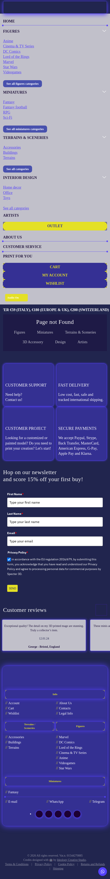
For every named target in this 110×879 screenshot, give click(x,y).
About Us (65, 703)
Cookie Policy (66, 864)
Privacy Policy (43, 864)
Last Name (15, 514)
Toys (6, 198)
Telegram (98, 801)
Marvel (8, 62)
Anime (8, 41)
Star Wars (10, 67)
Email (12, 533)
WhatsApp (57, 801)
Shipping (58, 868)
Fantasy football (15, 107)
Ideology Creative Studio (71, 859)
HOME (9, 21)
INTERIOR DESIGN (20, 178)
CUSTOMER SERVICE (22, 247)
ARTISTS (11, 215)
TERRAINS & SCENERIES (25, 138)
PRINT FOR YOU (17, 256)
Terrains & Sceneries (80, 332)
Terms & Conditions (17, 864)
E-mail (12, 801)
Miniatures (45, 332)
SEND (12, 588)
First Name (15, 494)
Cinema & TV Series (18, 46)
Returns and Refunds (93, 864)
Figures (19, 332)
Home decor (12, 187)
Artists (82, 342)
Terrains (9, 158)
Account (14, 703)
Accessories (12, 147)
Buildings (10, 152)
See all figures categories (22, 83)
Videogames (12, 72)
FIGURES (11, 31)
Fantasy (9, 102)
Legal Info (66, 713)
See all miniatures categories (25, 129)
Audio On (13, 297)
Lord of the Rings (16, 57)
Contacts (65, 708)
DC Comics (12, 51)
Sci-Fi (7, 117)
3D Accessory (33, 342)
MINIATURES (15, 92)
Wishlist (13, 713)
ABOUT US (12, 237)
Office (8, 193)
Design (60, 342)
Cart (11, 708)
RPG (6, 112)
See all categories (17, 169)
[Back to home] (10, 7)
